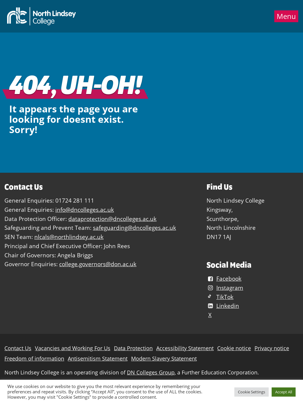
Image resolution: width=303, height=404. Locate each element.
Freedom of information (34, 358)
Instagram (225, 287)
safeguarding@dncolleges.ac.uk (134, 227)
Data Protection (133, 348)
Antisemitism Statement (98, 358)
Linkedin (223, 305)
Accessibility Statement (185, 348)
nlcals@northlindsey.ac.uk (69, 236)
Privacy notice (271, 348)
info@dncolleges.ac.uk (84, 209)
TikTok (220, 296)
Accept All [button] (283, 392)
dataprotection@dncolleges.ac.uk (112, 218)
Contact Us (17, 348)
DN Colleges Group (151, 372)
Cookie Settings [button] (251, 392)
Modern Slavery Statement (164, 358)
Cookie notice (234, 348)
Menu (286, 16)
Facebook (224, 278)
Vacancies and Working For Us (72, 348)
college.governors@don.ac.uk (97, 264)
